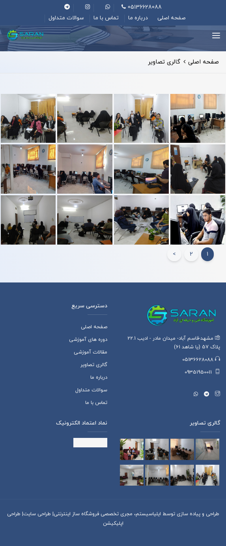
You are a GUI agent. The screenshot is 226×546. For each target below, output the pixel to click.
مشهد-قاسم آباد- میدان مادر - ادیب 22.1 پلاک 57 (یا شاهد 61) (173, 343)
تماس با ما (106, 18)
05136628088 (141, 7)
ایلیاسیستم (148, 514)
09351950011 (202, 372)
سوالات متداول (66, 18)
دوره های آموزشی (88, 339)
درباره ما (138, 18)
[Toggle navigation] (216, 35)
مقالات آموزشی (90, 352)
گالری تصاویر (93, 364)
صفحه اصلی (171, 18)
